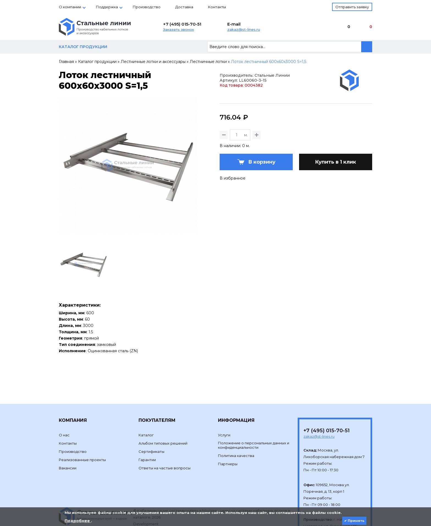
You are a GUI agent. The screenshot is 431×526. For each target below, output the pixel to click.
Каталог (146, 408)
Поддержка (107, 7)
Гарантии (147, 433)
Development (146, 497)
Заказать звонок (178, 29)
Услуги (224, 408)
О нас (64, 408)
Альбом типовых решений (163, 416)
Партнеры (227, 437)
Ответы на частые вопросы (164, 441)
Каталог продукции (97, 61)
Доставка (184, 7)
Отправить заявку (352, 7)
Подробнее (78, 520)
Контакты (217, 7)
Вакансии (67, 441)
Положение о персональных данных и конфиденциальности (253, 418)
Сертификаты (151, 424)
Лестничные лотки (208, 61)
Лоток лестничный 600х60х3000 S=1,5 (268, 61)
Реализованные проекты (82, 433)
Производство (147, 7)
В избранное (232, 205)
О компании (70, 7)
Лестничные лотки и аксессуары (153, 61)
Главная (66, 61)
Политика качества (236, 428)
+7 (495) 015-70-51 (182, 24)
